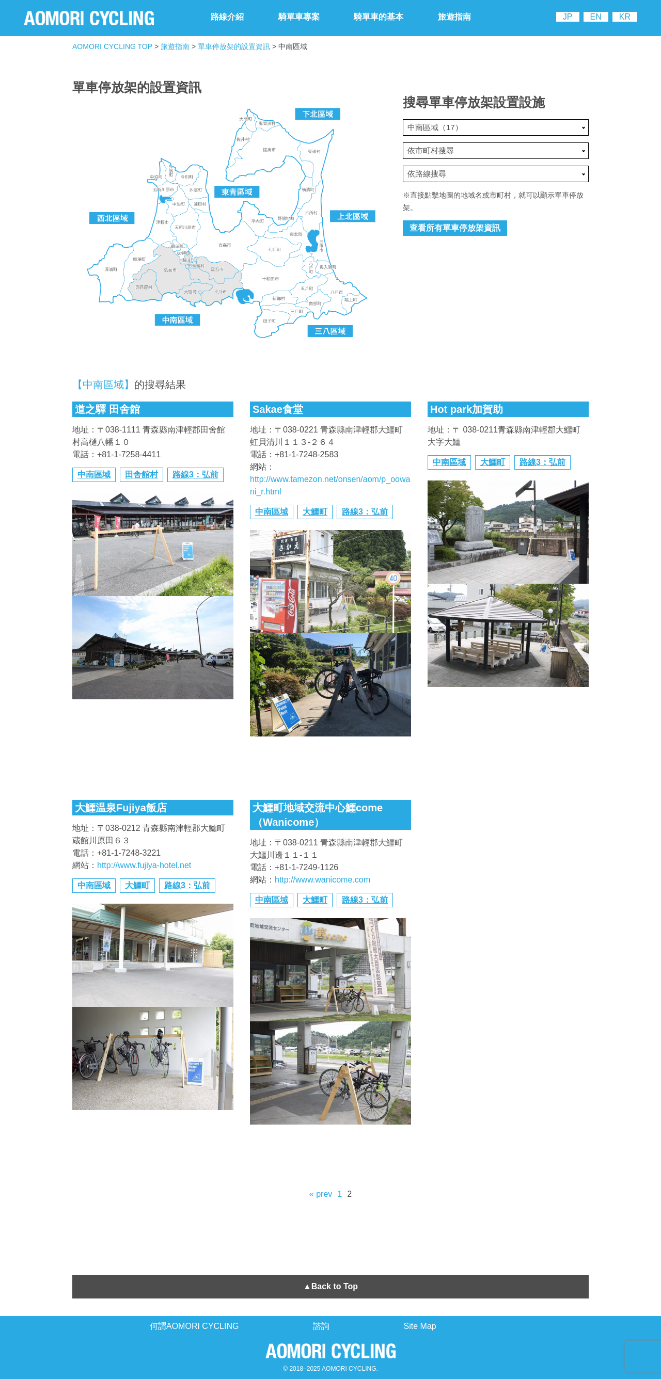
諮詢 (321, 1326)
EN (596, 16)
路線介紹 (227, 16)
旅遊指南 (454, 16)
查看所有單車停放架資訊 (455, 227)
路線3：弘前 (195, 474)
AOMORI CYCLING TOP (112, 46)
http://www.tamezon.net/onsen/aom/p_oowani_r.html (330, 485)
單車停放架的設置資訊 (234, 46)
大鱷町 (315, 511)
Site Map (420, 1326)
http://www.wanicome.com (322, 879)
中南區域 (94, 474)
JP (568, 16)
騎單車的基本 (378, 16)
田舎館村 (141, 474)
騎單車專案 (299, 16)
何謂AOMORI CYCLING (194, 1326)
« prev (320, 1194)
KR (625, 16)
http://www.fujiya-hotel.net (144, 865)
